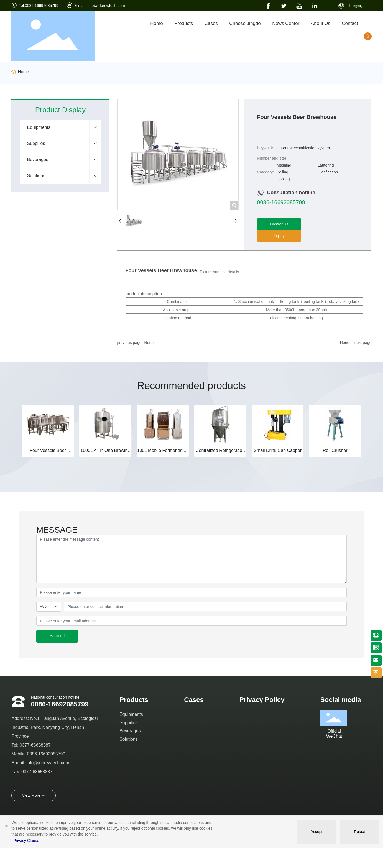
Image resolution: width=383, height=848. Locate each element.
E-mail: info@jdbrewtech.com (99, 5)
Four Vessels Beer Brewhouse (48, 453)
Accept (317, 831)
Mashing (284, 165)
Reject (359, 831)
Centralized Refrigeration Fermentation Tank (220, 453)
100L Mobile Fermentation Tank (162, 453)
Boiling (282, 172)
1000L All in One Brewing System (105, 453)
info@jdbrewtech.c (44, 762)
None (149, 342)
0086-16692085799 (281, 202)
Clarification (328, 172)
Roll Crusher (335, 450)
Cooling (283, 179)
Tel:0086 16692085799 (38, 5)
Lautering (326, 165)
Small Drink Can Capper (278, 450)
